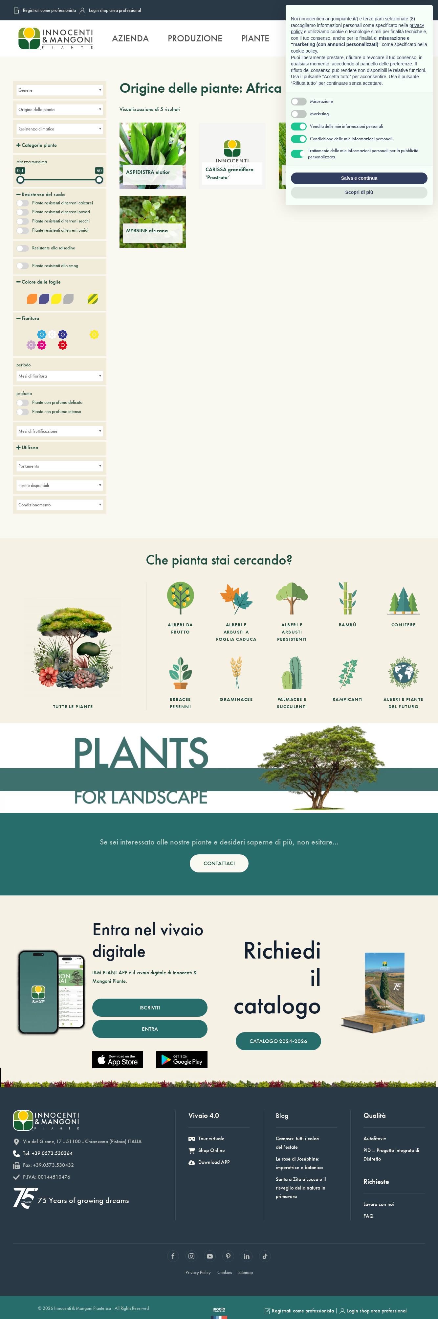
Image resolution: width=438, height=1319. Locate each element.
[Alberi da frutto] (180, 612)
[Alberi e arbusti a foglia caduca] (236, 612)
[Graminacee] (236, 683)
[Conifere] (403, 612)
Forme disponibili (33, 485)
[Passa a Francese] (378, 10)
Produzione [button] (195, 38)
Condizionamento (34, 505)
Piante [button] (255, 38)
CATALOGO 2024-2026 (278, 1041)
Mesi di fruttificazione (37, 431)
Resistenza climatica (36, 129)
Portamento (28, 466)
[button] (417, 38)
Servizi (303, 38)
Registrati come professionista (44, 10)
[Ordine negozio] (415, 109)
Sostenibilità (365, 38)
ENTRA (150, 1028)
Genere (25, 90)
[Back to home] (55, 38)
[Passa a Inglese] (391, 10)
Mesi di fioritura (32, 376)
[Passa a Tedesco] (403, 10)
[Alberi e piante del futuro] (403, 683)
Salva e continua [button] (359, 1286)
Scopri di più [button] (359, 1301)
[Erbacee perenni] (180, 683)
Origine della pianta (36, 109)
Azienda (130, 38)
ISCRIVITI (150, 1007)
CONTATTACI (219, 863)
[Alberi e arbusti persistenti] (292, 612)
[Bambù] (347, 612)
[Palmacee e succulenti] (292, 683)
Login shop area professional (110, 10)
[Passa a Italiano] (366, 10)
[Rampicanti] (347, 683)
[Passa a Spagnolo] (416, 10)
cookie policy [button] (304, 1159)
